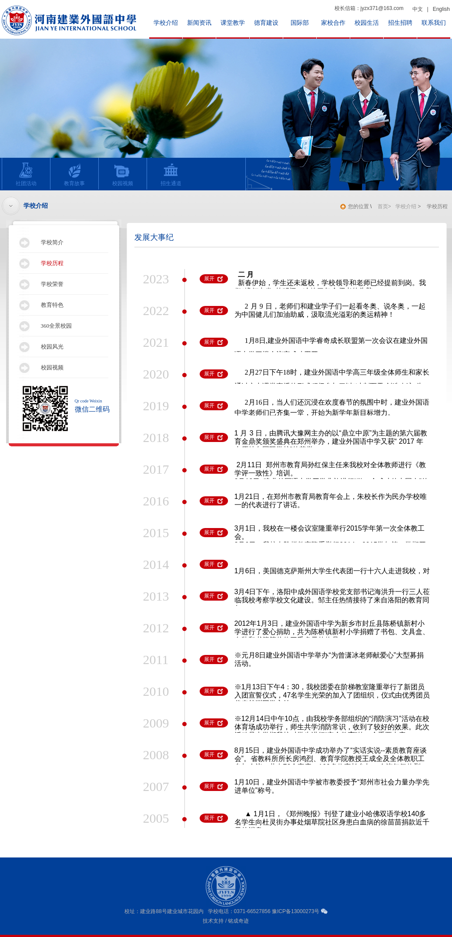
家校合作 (333, 23)
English (441, 9)
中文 (417, 9)
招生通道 (168, 174)
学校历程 (52, 263)
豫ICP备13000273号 (295, 911)
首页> (384, 206)
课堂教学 (233, 23)
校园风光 (52, 346)
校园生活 (367, 23)
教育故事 (72, 174)
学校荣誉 (52, 284)
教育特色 (52, 305)
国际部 (300, 23)
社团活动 (24, 174)
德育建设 (266, 23)
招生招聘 (400, 23)
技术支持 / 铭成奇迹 (226, 921)
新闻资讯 (199, 23)
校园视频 (120, 174)
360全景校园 (56, 325)
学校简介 (52, 242)
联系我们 (434, 23)
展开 (209, 279)
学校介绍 (166, 23)
